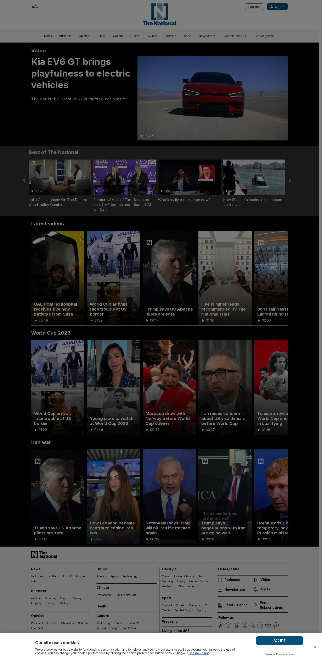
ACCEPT (280, 640)
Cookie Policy (198, 653)
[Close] (315, 647)
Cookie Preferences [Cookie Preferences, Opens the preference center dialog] (280, 654)
